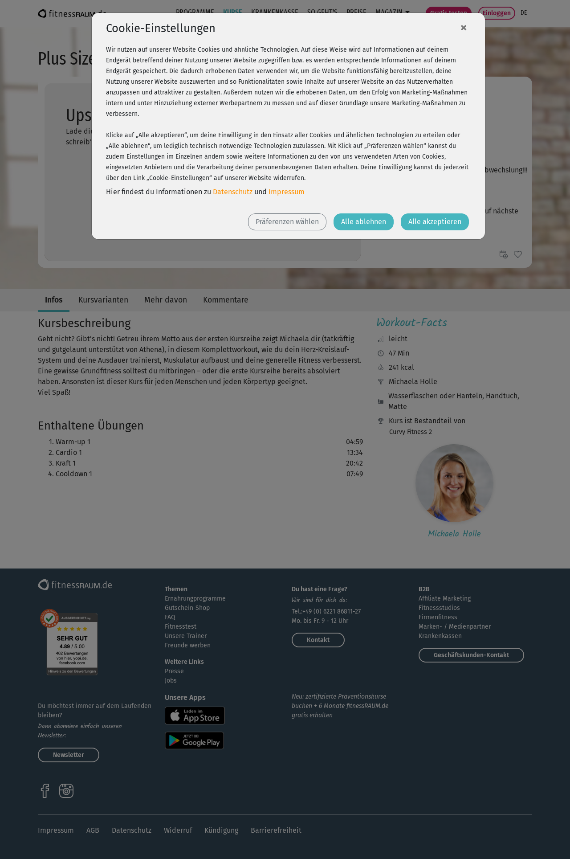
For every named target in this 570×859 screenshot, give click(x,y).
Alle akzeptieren (434, 221)
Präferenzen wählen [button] (287, 221)
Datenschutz (232, 192)
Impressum (287, 192)
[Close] (463, 27)
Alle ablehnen (363, 221)
